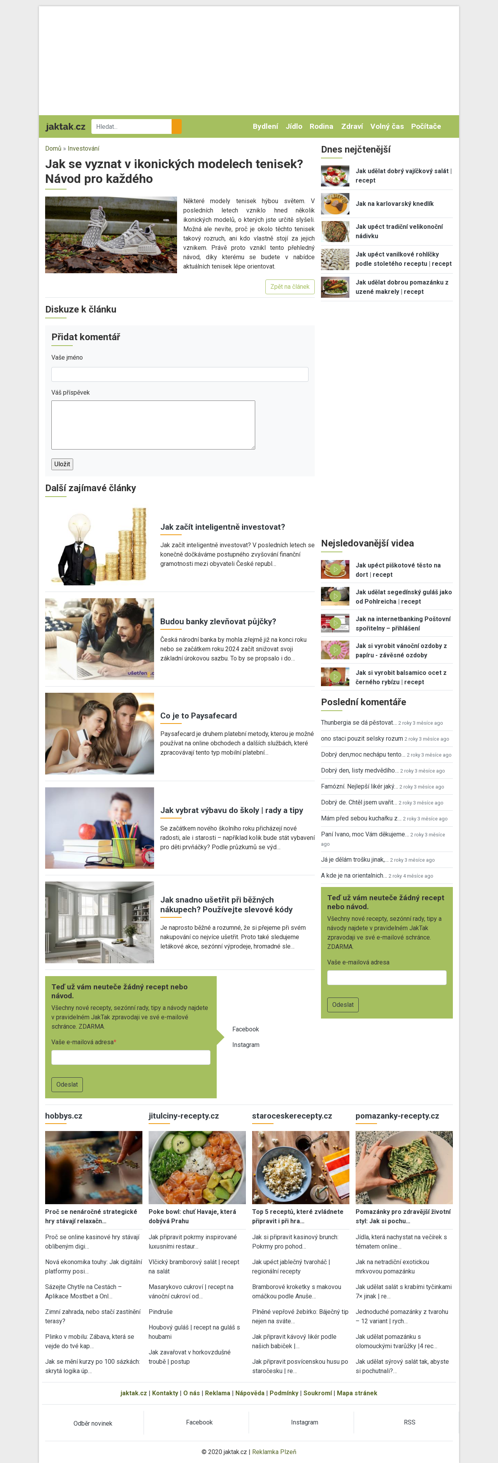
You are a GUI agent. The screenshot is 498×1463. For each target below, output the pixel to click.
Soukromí (317, 1393)
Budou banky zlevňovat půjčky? (218, 621)
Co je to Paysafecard (198, 715)
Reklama (217, 1393)
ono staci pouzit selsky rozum (362, 738)
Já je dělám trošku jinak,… (355, 859)
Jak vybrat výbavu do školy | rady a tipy (231, 810)
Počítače (426, 126)
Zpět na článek (290, 286)
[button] (111, 234)
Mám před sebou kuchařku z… (361, 818)
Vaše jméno (67, 357)
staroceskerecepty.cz (292, 1116)
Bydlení (265, 126)
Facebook (245, 1029)
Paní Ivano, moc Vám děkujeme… (365, 834)
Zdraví (352, 126)
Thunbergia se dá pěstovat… (359, 722)
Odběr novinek (93, 1423)
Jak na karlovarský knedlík (395, 203)
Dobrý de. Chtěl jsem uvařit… (359, 802)
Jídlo (294, 126)
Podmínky (284, 1393)
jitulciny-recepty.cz (184, 1116)
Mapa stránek (357, 1393)
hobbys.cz (63, 1116)
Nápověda (250, 1393)
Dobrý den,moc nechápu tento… (363, 754)
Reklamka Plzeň (274, 1452)
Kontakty (165, 1393)
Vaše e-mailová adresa (82, 1042)
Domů (53, 148)
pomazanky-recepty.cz (397, 1116)
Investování (83, 148)
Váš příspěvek (70, 392)
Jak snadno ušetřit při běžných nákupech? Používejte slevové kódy (226, 904)
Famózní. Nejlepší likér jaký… (359, 786)
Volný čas (387, 126)
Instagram (246, 1045)
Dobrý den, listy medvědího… (360, 770)
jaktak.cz (134, 1393)
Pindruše (161, 1311)
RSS (410, 1422)
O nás (191, 1393)
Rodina (321, 126)
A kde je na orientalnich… (354, 875)
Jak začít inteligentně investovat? (222, 527)
